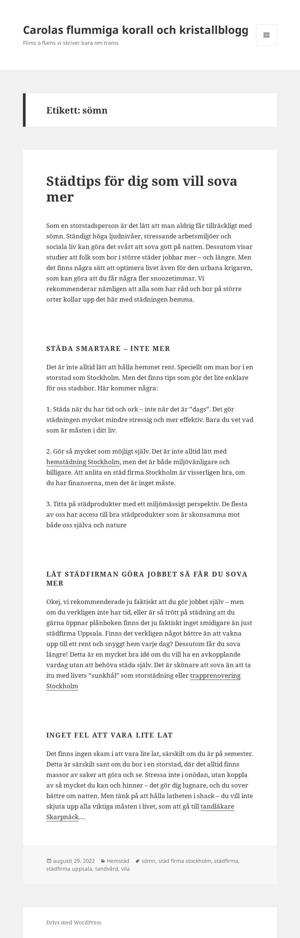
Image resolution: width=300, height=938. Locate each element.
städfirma (226, 860)
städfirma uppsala (69, 868)
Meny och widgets (266, 45)
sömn (148, 860)
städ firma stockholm (184, 860)
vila (125, 868)
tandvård (106, 868)
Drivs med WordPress (73, 922)
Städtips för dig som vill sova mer (142, 188)
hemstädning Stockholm (83, 461)
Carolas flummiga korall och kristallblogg (135, 29)
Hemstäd (118, 860)
